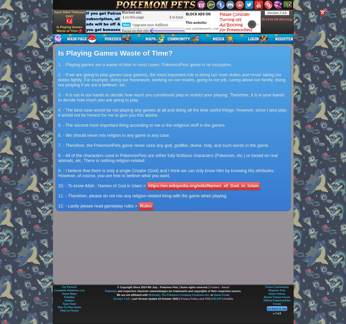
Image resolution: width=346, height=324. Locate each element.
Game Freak (221, 294)
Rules (146, 206)
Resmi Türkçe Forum (277, 297)
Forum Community (277, 287)
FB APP (217, 298)
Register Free (277, 290)
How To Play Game (69, 307)
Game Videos (277, 293)
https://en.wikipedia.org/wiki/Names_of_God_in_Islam (203, 185)
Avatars (69, 300)
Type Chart (69, 303)
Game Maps (69, 293)
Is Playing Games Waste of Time (69, 29)
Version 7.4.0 (277, 13)
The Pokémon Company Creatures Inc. (185, 294)
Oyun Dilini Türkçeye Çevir (69, 17)
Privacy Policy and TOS (195, 298)
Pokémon (111, 291)
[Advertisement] (173, 22)
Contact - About (219, 287)
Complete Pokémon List (69, 290)
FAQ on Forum (69, 310)
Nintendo (154, 294)
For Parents (69, 287)
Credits (228, 298)
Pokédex (69, 297)
